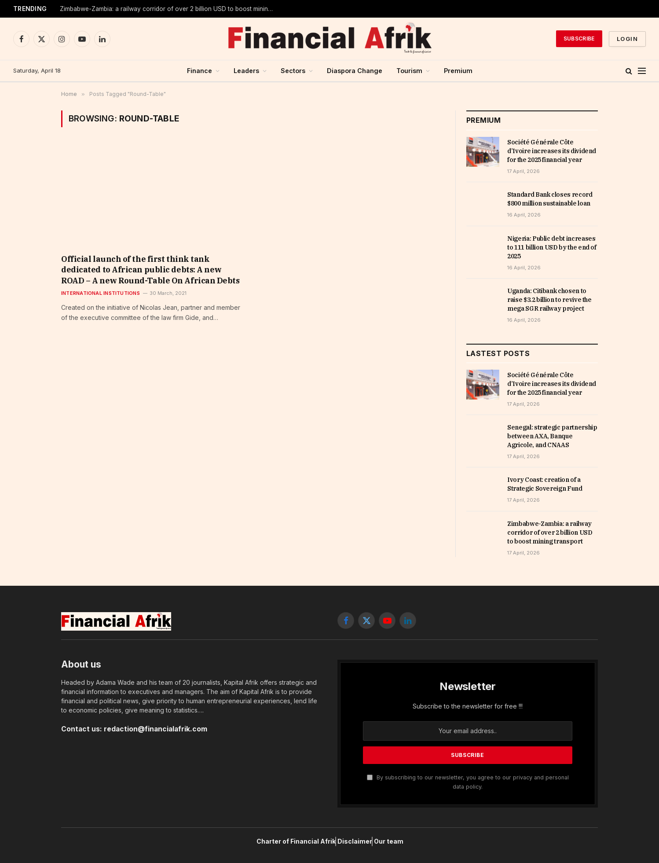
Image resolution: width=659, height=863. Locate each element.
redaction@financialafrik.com (155, 729)
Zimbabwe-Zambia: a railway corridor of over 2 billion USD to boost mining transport (550, 532)
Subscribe (579, 38)
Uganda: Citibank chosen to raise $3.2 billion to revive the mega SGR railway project (549, 299)
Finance (199, 70)
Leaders (246, 70)
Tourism (409, 70)
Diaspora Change (354, 70)
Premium (458, 70)
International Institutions (100, 293)
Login (627, 38)
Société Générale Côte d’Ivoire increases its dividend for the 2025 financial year (551, 151)
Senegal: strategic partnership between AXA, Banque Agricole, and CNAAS (552, 436)
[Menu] (642, 71)
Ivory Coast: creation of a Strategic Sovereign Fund (133, 8)
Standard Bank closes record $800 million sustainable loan (550, 199)
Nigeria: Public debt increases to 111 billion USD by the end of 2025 (552, 247)
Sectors (293, 70)
